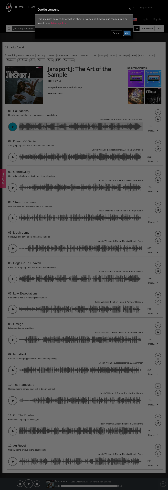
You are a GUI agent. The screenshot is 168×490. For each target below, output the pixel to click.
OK (126, 33)
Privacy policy (58, 23)
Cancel (116, 33)
